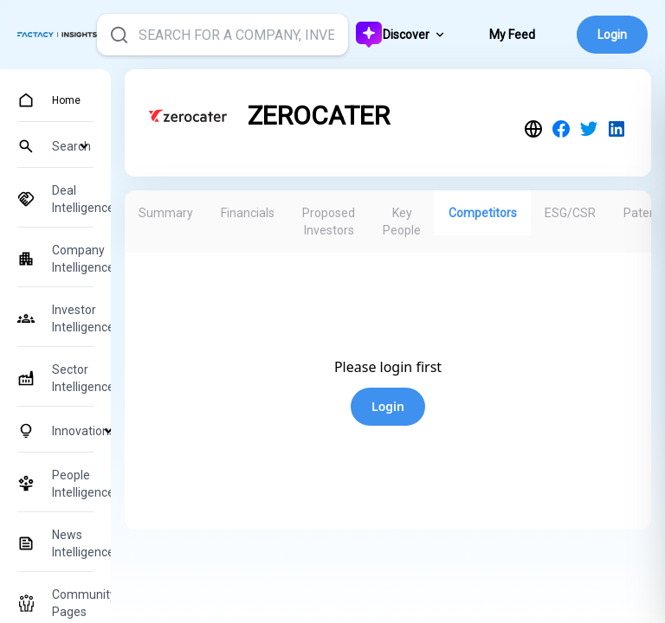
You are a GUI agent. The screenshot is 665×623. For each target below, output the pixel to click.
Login (612, 35)
